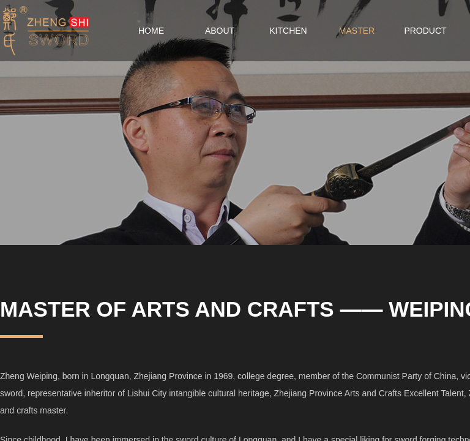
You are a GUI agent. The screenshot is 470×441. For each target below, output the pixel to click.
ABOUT (219, 31)
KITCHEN (288, 31)
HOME (151, 31)
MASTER (357, 31)
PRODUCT (425, 31)
